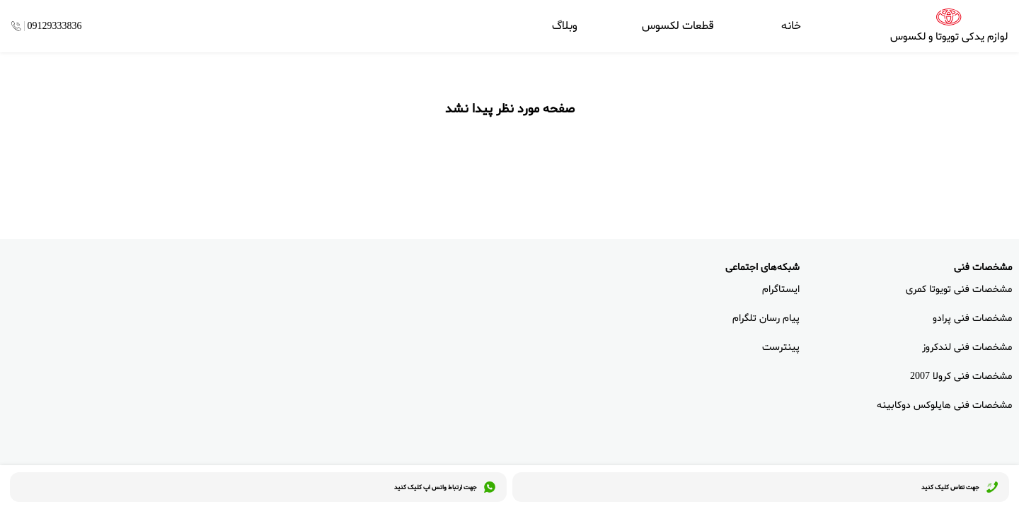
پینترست (781, 347)
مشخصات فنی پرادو (972, 318)
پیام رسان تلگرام (766, 318)
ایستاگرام (781, 289)
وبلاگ (564, 26)
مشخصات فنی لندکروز (967, 347)
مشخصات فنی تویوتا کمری (959, 289)
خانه (791, 26)
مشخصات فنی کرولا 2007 (961, 376)
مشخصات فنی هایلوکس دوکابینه (944, 405)
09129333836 (55, 26)
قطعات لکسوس (678, 26)
